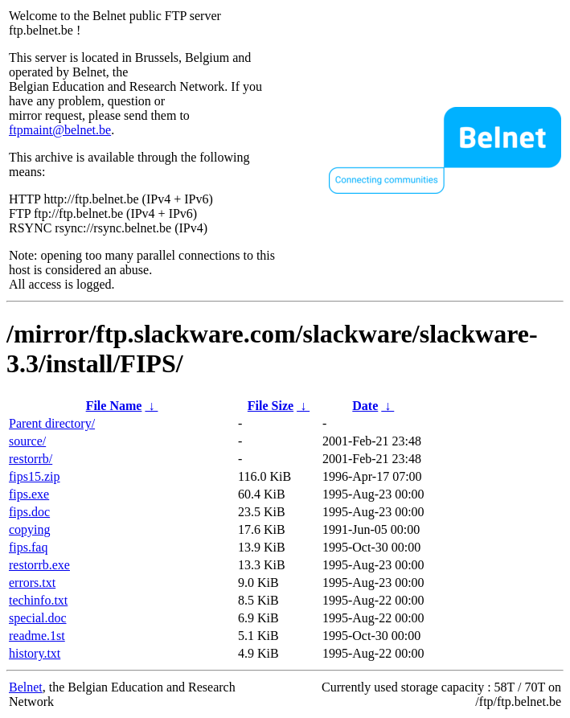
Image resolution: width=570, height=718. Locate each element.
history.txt (34, 653)
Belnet (26, 687)
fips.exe (29, 494)
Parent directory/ (52, 423)
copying (30, 529)
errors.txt (32, 582)
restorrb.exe (39, 565)
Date (365, 405)
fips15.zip (34, 476)
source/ (27, 441)
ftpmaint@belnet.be (60, 130)
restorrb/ (30, 459)
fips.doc (29, 512)
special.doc (38, 618)
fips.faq (28, 547)
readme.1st (37, 635)
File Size (270, 405)
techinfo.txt (38, 600)
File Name (114, 405)
